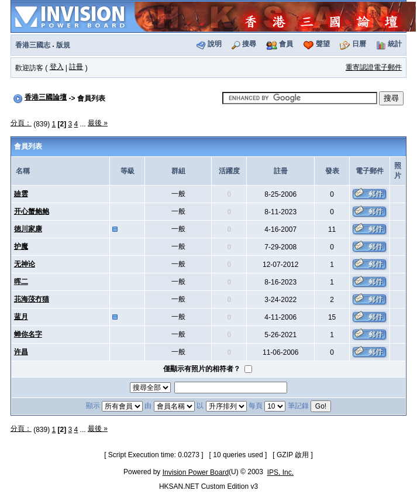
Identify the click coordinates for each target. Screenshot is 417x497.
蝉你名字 (28, 334)
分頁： (21, 123)
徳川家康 (28, 229)
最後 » (98, 123)
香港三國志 (32, 45)
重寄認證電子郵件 (374, 67)
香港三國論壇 (46, 97)
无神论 (24, 264)
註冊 (76, 67)
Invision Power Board (196, 472)
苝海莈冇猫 (31, 299)
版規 (63, 45)
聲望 (323, 44)
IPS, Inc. (280, 472)
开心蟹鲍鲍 (31, 211)
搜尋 (249, 44)
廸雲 (21, 194)
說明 (215, 44)
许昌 (21, 352)
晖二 (21, 281)
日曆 (359, 44)
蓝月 (21, 317)
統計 (395, 44)
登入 (57, 67)
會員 (286, 44)
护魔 (21, 246)
